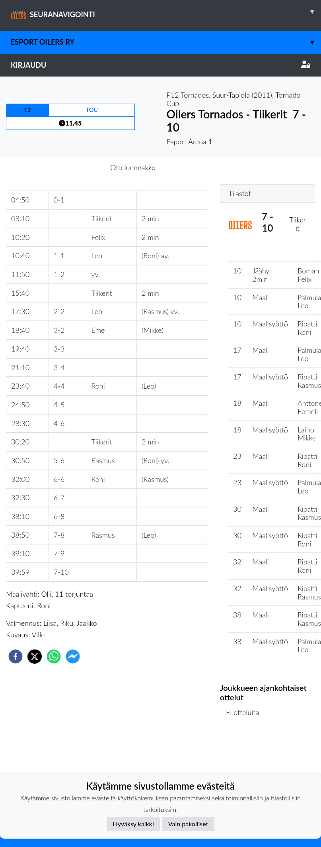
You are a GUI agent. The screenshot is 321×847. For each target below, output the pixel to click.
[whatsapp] (54, 656)
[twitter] (34, 656)
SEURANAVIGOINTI (166, 11)
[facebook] (15, 656)
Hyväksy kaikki (133, 823)
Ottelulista (245, 753)
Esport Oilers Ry (166, 42)
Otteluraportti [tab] (189, 167)
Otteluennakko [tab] (133, 167)
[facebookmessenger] (73, 656)
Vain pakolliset (188, 823)
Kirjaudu (160, 65)
